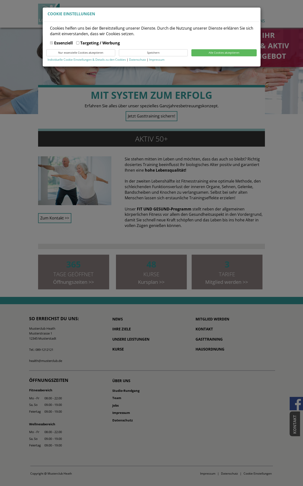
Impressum (156, 60)
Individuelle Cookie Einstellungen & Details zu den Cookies (87, 60)
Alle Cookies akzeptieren (224, 52)
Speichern (153, 52)
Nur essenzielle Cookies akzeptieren (80, 52)
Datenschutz (138, 60)
